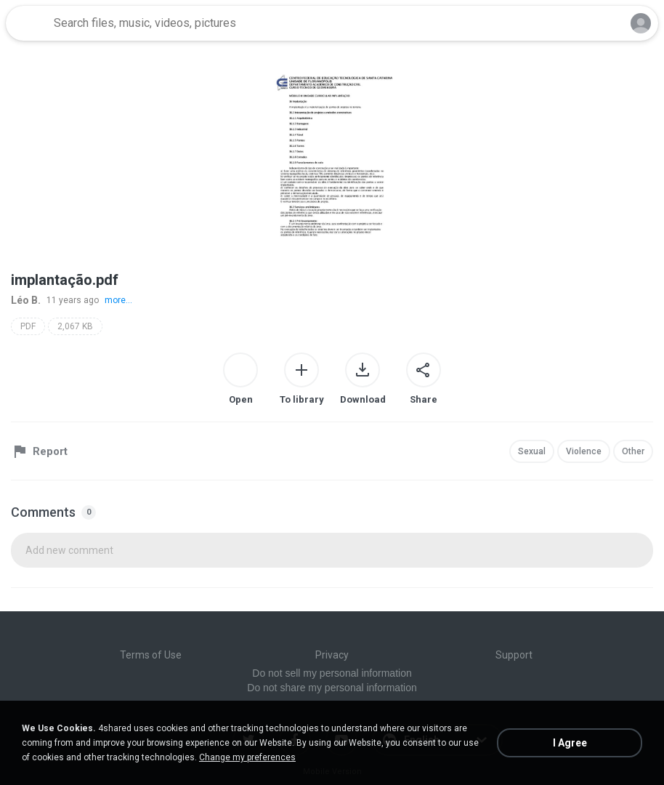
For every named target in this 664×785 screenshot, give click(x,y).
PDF (28, 326)
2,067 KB (75, 326)
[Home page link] (28, 23)
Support (514, 655)
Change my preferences (247, 757)
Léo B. (26, 300)
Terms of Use (151, 655)
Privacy (332, 655)
